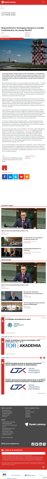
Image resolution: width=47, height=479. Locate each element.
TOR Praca (4, 416)
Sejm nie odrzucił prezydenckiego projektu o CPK (14, 230)
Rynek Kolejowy (6, 410)
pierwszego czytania (26, 130)
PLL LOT (4, 426)
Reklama (28, 415)
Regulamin (28, 416)
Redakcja (28, 413)
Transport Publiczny (7, 413)
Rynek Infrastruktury (7, 412)
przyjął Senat (35, 149)
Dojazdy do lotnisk (6, 434)
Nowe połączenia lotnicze (8, 428)
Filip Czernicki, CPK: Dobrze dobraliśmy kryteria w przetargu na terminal (33, 293)
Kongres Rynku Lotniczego (8, 422)
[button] (40, 360)
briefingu (19, 83)
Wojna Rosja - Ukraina (7, 431)
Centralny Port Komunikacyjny (9, 425)
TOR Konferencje (30, 412)
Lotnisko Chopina (6, 430)
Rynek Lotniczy (5, 415)
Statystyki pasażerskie (7, 433)
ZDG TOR (28, 410)
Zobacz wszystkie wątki (7, 437)
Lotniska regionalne (7, 423)
